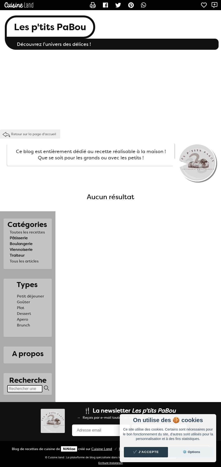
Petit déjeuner (30, 296)
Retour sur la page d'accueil (33, 134)
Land (101, 449)
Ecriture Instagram (110, 463)
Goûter (23, 301)
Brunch (23, 325)
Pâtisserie (19, 238)
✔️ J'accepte (146, 452)
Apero (22, 319)
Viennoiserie (21, 249)
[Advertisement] (110, 88)
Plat (20, 307)
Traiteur (17, 255)
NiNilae (69, 449)
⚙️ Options (191, 452)
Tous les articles (24, 261)
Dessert (24, 313)
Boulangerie (21, 243)
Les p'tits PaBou (50, 27)
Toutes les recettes (27, 232)
